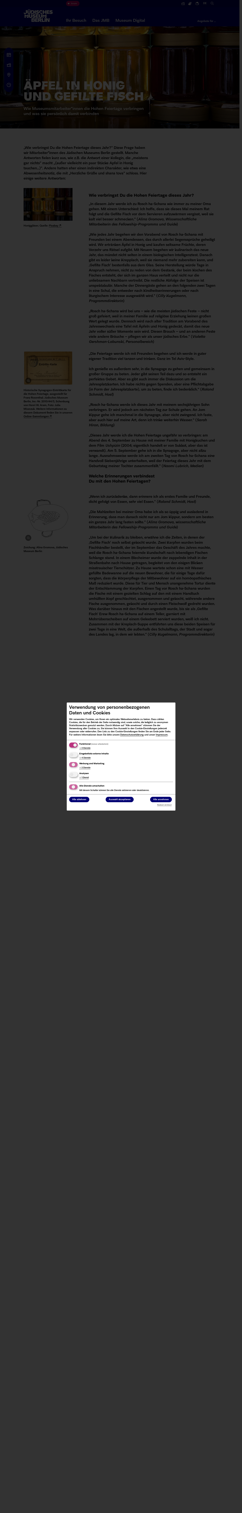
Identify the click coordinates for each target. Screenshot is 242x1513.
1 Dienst (84, 778)
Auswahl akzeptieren (120, 799)
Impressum (162, 735)
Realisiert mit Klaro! (164, 805)
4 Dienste (85, 758)
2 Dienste (85, 748)
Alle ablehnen (79, 799)
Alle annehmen (161, 799)
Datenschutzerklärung (132, 735)
